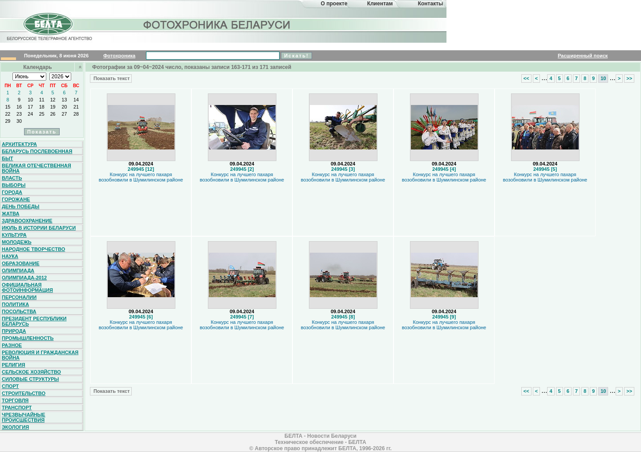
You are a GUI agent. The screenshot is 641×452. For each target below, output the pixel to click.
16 (19, 106)
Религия (13, 364)
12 (53, 99)
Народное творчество (33, 249)
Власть (12, 178)
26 (53, 114)
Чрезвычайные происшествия (23, 417)
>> (629, 78)
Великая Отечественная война (36, 168)
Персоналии (19, 297)
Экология (15, 427)
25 (42, 114)
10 (30, 99)
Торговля (15, 400)
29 (7, 121)
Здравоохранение (27, 220)
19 (53, 106)
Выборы (13, 185)
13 (64, 99)
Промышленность (27, 338)
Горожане (16, 199)
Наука (10, 256)
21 (76, 106)
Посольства (19, 311)
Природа (14, 331)
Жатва (10, 213)
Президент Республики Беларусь (34, 321)
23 (19, 114)
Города (12, 192)
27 (64, 114)
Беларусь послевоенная (37, 151)
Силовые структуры (30, 379)
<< (526, 78)
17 (30, 106)
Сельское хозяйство (31, 372)
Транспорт (17, 407)
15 (7, 106)
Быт (7, 158)
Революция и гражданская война (40, 355)
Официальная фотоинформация (27, 287)
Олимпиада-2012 (24, 277)
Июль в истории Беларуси (39, 227)
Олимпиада (18, 270)
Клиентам (380, 3)
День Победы (20, 206)
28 (76, 114)
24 (30, 114)
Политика (15, 304)
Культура (14, 235)
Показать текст (111, 78)
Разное (12, 345)
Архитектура (19, 144)
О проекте (334, 3)
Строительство (23, 393)
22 (7, 114)
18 (42, 106)
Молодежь (17, 242)
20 (64, 106)
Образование (21, 263)
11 (42, 99)
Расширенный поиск (583, 55)
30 (19, 121)
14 (76, 99)
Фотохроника (119, 55)
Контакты (430, 3)
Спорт (10, 386)
